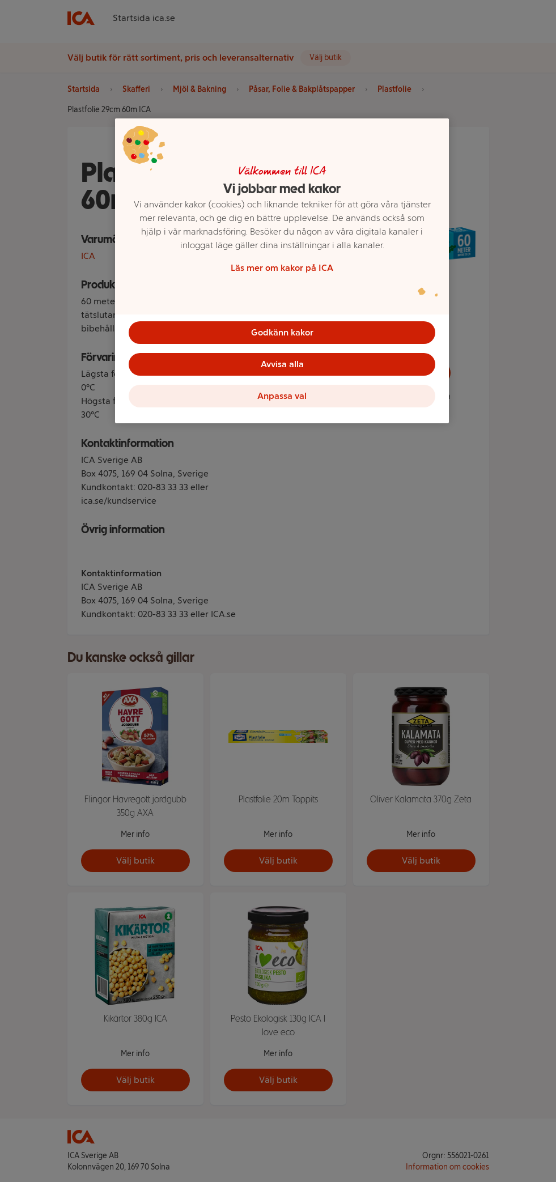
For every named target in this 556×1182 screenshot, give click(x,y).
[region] (282, 270)
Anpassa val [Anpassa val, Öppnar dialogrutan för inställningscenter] (282, 395)
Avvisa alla (282, 364)
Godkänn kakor (282, 332)
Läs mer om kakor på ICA (282, 267)
